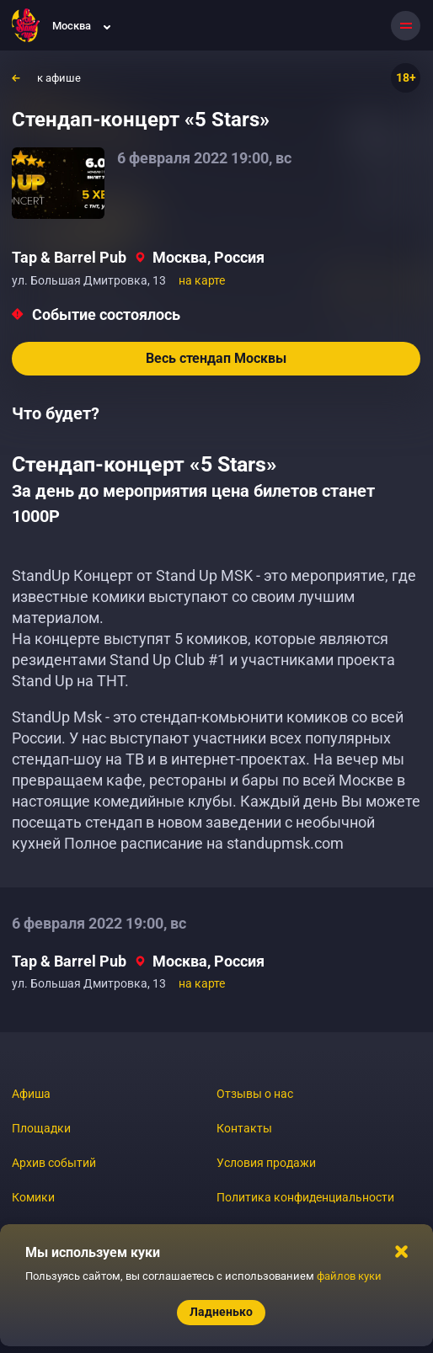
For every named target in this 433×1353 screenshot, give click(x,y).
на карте (202, 280)
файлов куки (349, 1276)
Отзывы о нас (254, 1093)
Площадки (41, 1128)
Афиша (31, 1093)
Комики (33, 1197)
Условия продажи (266, 1162)
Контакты (244, 1128)
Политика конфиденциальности (305, 1197)
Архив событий (54, 1162)
